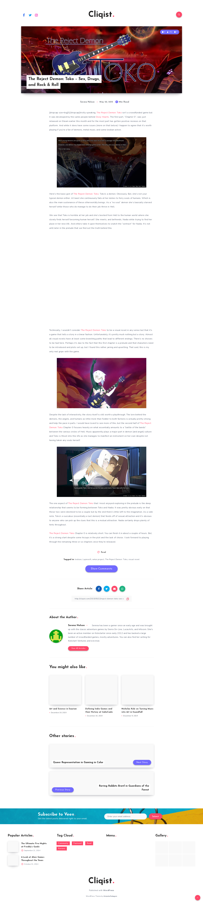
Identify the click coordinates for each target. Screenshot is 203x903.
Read (103, 552)
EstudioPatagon (110, 896)
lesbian (78, 559)
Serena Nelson (76, 625)
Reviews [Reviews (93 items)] (61, 849)
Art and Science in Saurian (63, 709)
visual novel (133, 559)
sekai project (98, 559)
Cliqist (101, 15)
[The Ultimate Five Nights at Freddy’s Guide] (13, 846)
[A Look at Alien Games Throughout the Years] (13, 860)
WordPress (108, 890)
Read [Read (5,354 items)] (89, 843)
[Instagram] (36, 15)
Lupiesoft (87, 559)
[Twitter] (30, 15)
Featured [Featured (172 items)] (77, 843)
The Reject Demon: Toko (109, 112)
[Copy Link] (101, 599)
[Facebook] (24, 15)
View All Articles (78, 648)
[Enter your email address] (125, 816)
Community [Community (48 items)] (63, 843)
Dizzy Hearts (102, 116)
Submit (155, 817)
